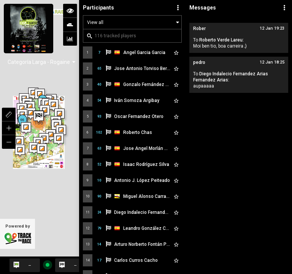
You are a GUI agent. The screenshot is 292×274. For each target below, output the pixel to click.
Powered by (17, 234)
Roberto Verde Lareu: (221, 40)
